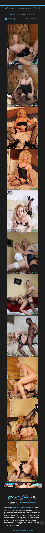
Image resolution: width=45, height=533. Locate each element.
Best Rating (22, 14)
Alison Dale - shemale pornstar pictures (22, 530)
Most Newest (13, 14)
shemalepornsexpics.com (27, 503)
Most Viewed (31, 14)
